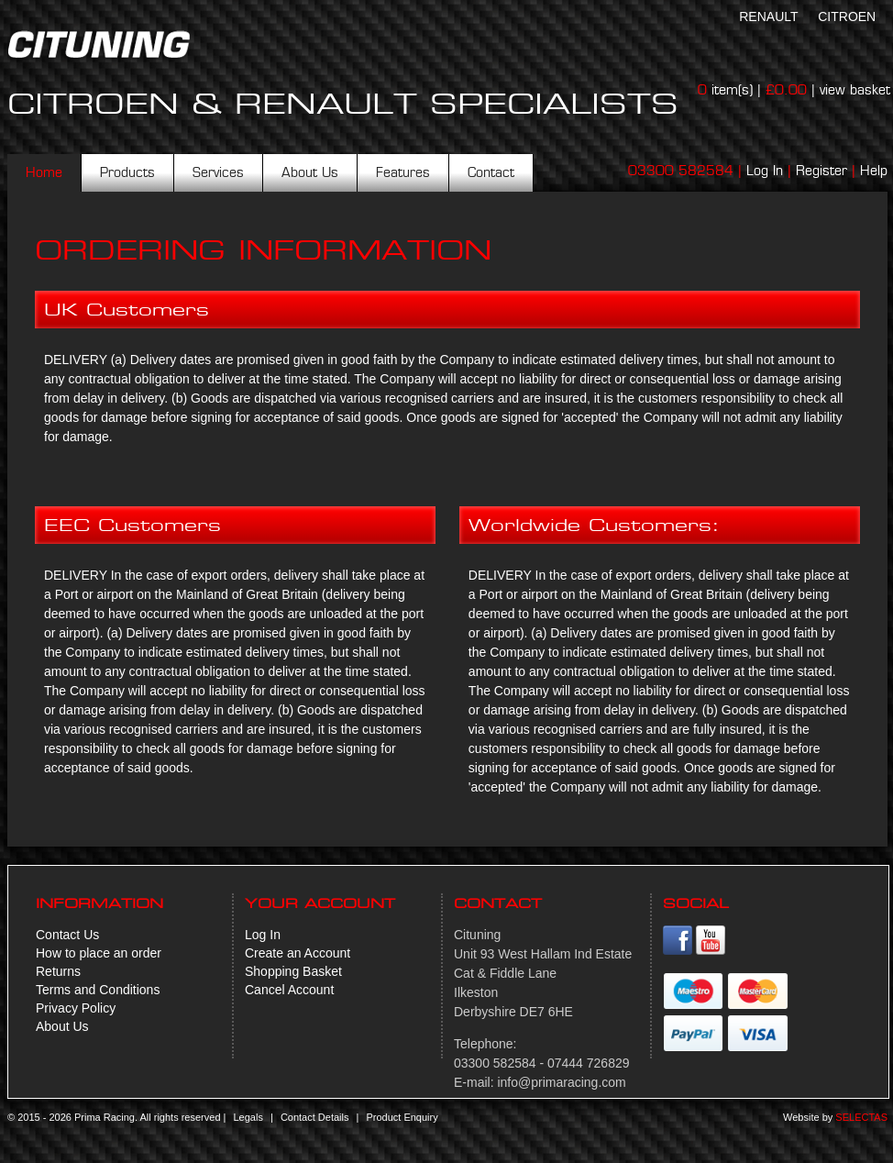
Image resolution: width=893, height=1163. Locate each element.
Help (873, 170)
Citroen (847, 16)
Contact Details (315, 1117)
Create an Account (297, 953)
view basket (855, 90)
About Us (309, 172)
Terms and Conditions (98, 989)
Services (218, 172)
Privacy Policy (76, 1008)
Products (127, 172)
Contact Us (67, 934)
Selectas (861, 1117)
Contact (491, 172)
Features (403, 172)
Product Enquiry (401, 1117)
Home (44, 172)
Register (821, 170)
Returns (58, 971)
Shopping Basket (293, 971)
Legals (247, 1117)
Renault (768, 16)
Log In (764, 170)
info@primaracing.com (561, 1082)
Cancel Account (289, 989)
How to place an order (98, 953)
